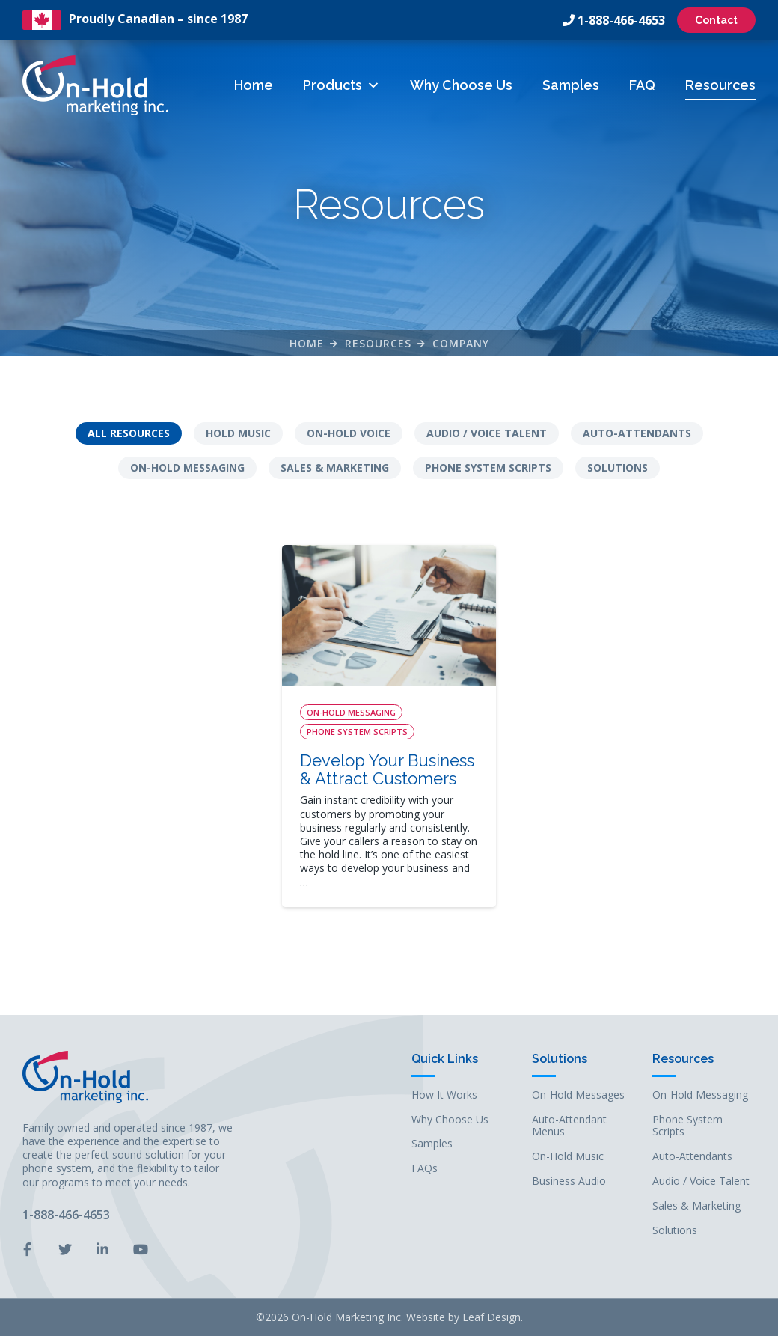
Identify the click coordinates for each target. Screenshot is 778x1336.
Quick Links (444, 1059)
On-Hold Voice (348, 433)
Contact (716, 20)
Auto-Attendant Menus (569, 1126)
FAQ (642, 85)
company (460, 343)
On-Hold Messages (578, 1095)
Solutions (617, 467)
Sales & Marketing (335, 467)
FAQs (424, 1168)
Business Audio (569, 1181)
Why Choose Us (461, 85)
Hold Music (238, 433)
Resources (720, 85)
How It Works (444, 1095)
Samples (570, 85)
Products (341, 85)
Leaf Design (491, 1317)
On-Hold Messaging (187, 467)
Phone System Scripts (488, 467)
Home (253, 85)
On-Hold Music (568, 1156)
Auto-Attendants (637, 433)
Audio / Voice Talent (486, 433)
